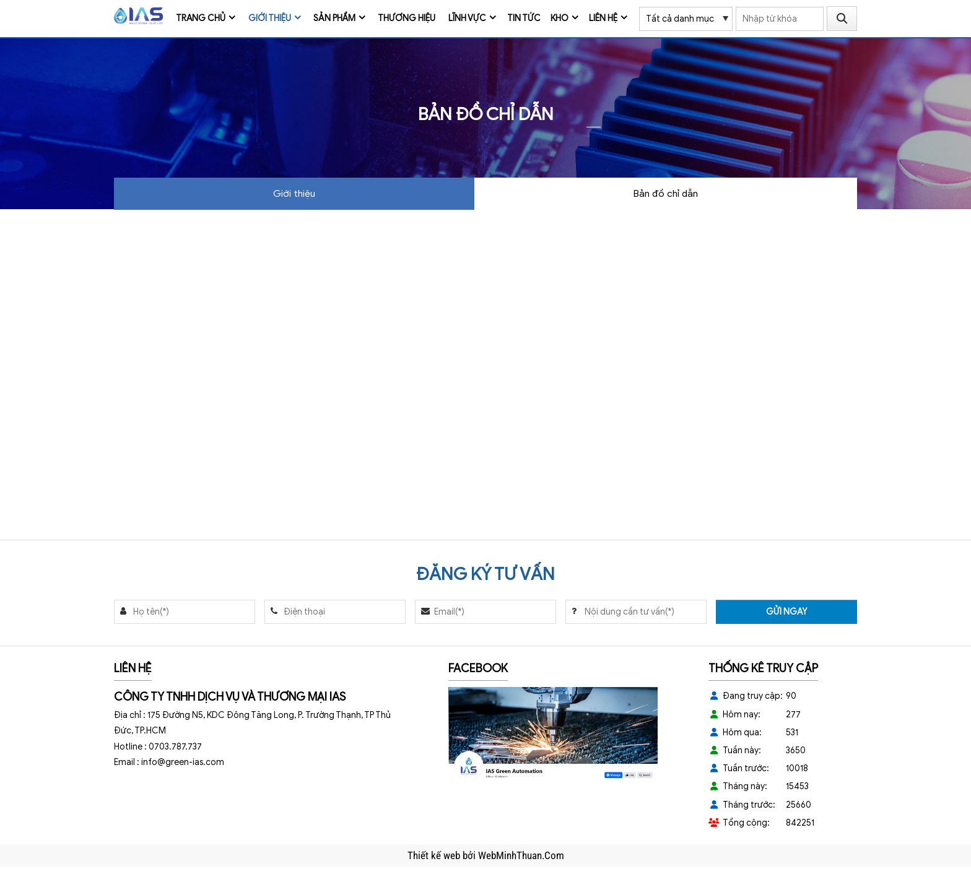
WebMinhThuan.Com (521, 855)
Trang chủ (200, 18)
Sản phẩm (334, 18)
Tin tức (524, 18)
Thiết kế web (435, 855)
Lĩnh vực (467, 18)
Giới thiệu (269, 18)
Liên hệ (603, 18)
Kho (559, 18)
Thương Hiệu (406, 18)
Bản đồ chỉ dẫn (666, 193)
